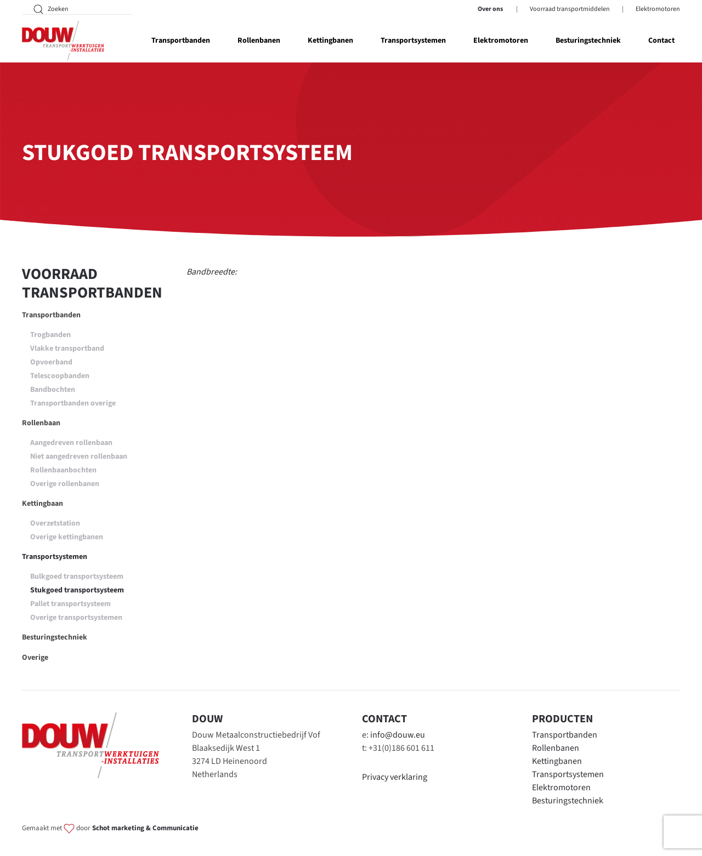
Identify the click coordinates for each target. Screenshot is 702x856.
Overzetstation (55, 523)
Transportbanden (51, 315)
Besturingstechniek (588, 40)
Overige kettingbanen (66, 537)
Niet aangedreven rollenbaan (78, 456)
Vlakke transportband (67, 348)
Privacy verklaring (394, 777)
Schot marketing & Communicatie (145, 828)
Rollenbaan (41, 423)
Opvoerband (51, 362)
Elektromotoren (658, 9)
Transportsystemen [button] (413, 40)
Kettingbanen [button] (330, 40)
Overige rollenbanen (64, 483)
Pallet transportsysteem (70, 603)
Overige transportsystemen (76, 617)
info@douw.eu (397, 735)
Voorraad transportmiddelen (570, 9)
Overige (35, 657)
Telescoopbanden (59, 375)
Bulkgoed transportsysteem (76, 576)
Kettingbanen (557, 761)
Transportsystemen (54, 556)
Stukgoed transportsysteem (77, 590)
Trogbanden (50, 334)
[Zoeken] (77, 9)
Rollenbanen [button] (258, 40)
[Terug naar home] (63, 40)
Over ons (490, 9)
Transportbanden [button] (180, 40)
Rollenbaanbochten (63, 470)
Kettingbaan (42, 503)
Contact (661, 40)
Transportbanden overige (73, 403)
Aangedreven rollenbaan (71, 442)
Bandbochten (52, 389)
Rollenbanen (555, 748)
